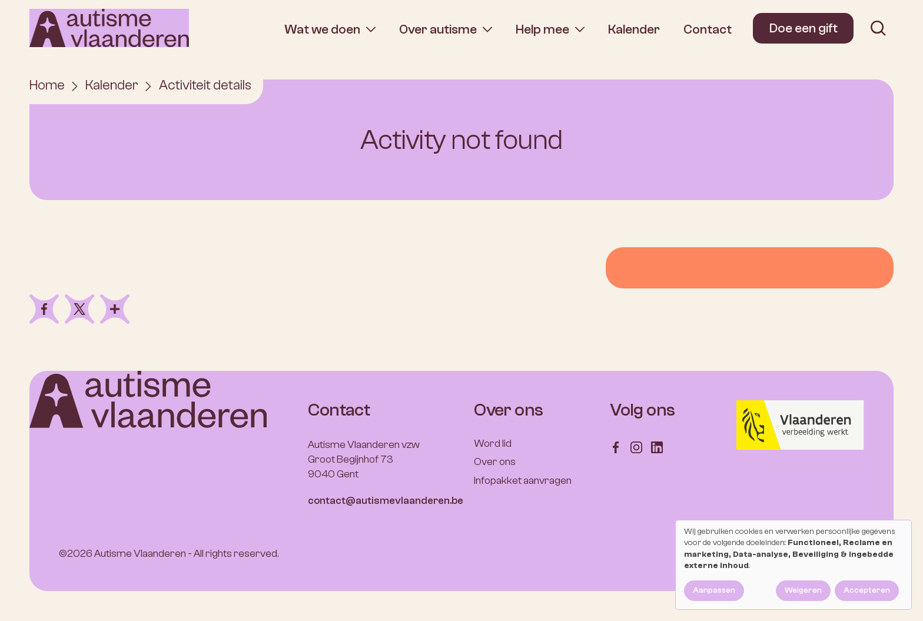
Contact (707, 29)
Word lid (493, 443)
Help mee (542, 29)
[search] (878, 28)
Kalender (634, 29)
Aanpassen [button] (714, 590)
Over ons (495, 462)
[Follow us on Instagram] (636, 446)
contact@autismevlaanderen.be (385, 501)
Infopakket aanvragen (523, 480)
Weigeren (803, 590)
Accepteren (867, 590)
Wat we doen (322, 29)
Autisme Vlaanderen (140, 554)
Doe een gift (803, 28)
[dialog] (793, 564)
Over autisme (438, 29)
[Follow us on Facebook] (616, 446)
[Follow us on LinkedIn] (657, 446)
